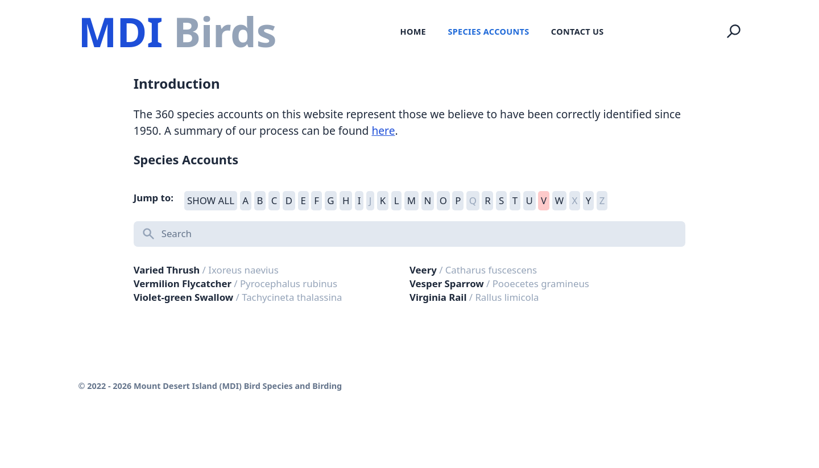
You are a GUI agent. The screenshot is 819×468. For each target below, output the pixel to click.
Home (413, 31)
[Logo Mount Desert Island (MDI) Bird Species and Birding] (177, 31)
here (383, 130)
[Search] (734, 31)
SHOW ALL (210, 200)
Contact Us (577, 31)
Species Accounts (488, 31)
